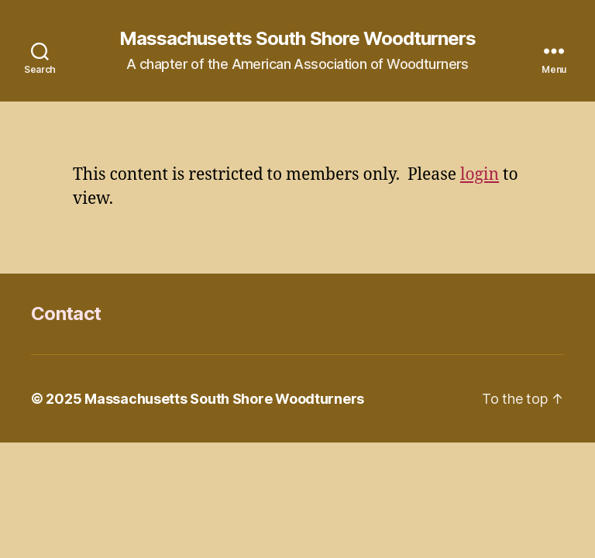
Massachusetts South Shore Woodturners (297, 38)
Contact (66, 313)
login (479, 174)
